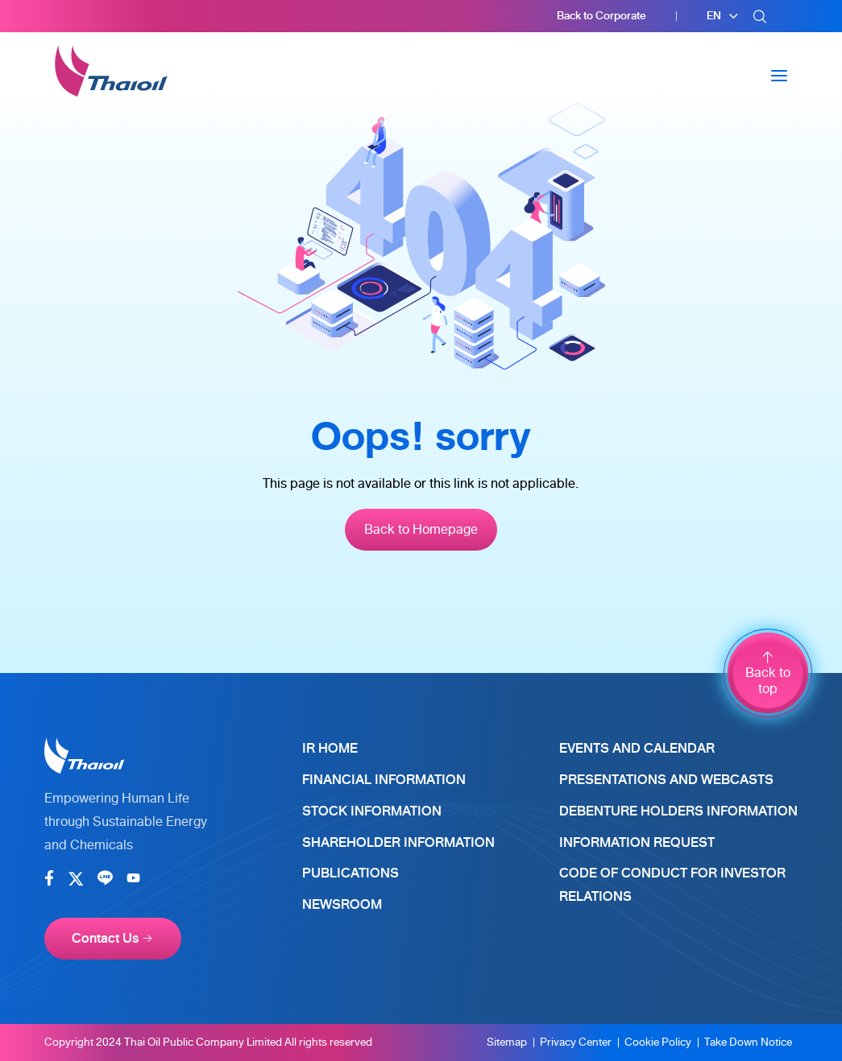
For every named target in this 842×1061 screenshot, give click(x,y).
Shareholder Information (398, 842)
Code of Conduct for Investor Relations (672, 884)
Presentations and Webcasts (666, 780)
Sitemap (507, 1042)
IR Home (330, 748)
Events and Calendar (637, 748)
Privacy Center (576, 1042)
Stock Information (372, 811)
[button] (723, 16)
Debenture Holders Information (678, 811)
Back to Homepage (421, 529)
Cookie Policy (657, 1042)
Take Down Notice (748, 1042)
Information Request (637, 842)
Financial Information (384, 780)
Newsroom (342, 904)
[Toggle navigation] (779, 75)
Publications (350, 873)
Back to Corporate (601, 15)
